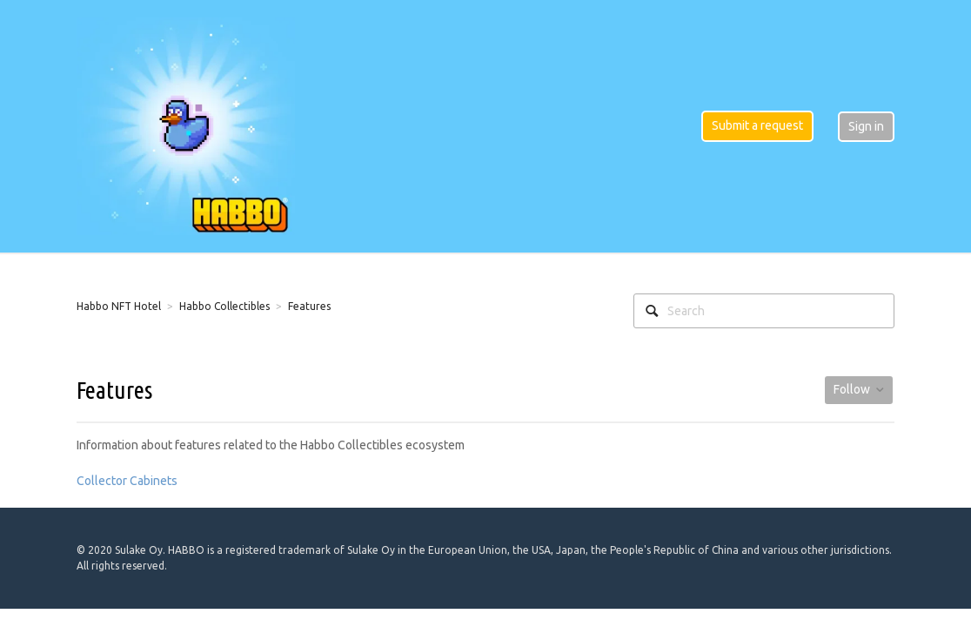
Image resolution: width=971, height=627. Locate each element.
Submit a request (757, 125)
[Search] (763, 310)
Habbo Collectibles (224, 306)
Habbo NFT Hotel (119, 306)
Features (309, 306)
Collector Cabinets (127, 481)
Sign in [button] (866, 126)
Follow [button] (852, 389)
